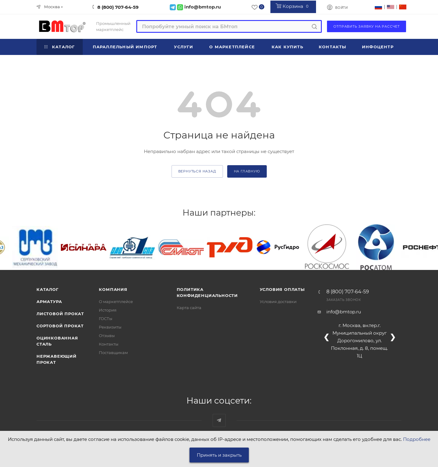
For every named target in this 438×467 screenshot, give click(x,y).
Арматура (49, 301)
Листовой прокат (60, 313)
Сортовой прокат (60, 325)
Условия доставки (278, 301)
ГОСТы (105, 318)
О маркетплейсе (116, 301)
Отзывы (107, 335)
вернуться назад (197, 171)
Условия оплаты (282, 289)
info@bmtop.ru (343, 312)
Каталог (47, 289)
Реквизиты (110, 327)
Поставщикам (113, 352)
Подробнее (416, 439)
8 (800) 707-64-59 (118, 7)
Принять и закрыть (219, 455)
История (107, 310)
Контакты (108, 344)
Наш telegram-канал (219, 420)
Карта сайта (189, 307)
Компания (113, 289)
